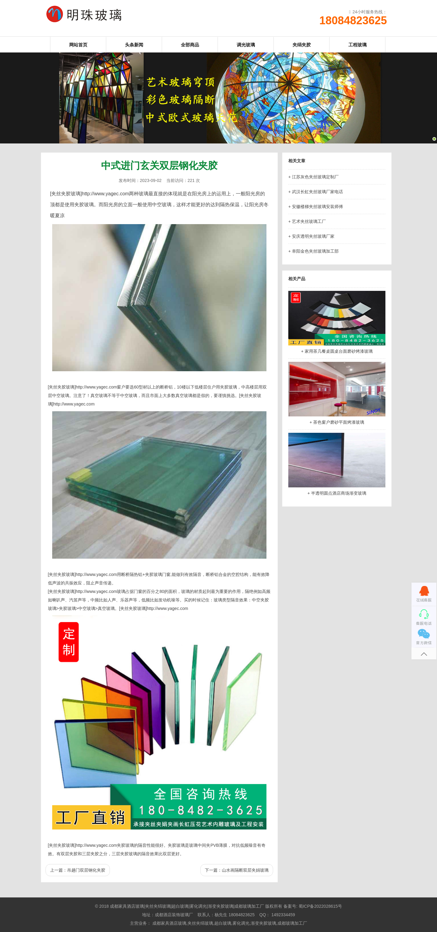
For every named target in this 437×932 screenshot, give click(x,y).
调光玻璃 (246, 44)
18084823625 (353, 20)
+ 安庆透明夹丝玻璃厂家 (311, 236)
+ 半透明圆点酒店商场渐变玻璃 (336, 493)
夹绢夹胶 (302, 44)
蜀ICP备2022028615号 (320, 906)
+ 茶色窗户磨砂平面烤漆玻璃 (337, 422)
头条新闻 (134, 44)
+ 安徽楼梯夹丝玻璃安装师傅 (315, 206)
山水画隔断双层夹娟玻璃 (245, 870)
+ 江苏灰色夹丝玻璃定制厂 (313, 176)
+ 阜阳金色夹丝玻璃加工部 (313, 251)
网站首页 (78, 44)
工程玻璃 (357, 44)
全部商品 (190, 44)
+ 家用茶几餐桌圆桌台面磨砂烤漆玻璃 (337, 351)
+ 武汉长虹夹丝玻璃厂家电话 (315, 191)
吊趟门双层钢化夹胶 (86, 870)
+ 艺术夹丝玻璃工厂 (307, 221)
